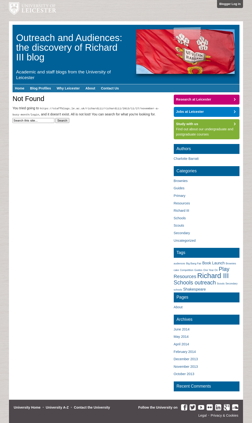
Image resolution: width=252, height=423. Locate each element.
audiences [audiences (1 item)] (179, 263)
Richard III (181, 210)
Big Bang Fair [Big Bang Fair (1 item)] (193, 263)
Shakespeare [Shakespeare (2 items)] (194, 289)
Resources (182, 203)
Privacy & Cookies (224, 415)
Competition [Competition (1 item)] (186, 270)
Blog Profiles (40, 88)
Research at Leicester (193, 99)
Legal (202, 415)
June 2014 (182, 329)
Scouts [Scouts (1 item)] (221, 283)
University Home (27, 407)
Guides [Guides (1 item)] (198, 270)
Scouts (179, 225)
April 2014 (181, 344)
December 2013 (186, 359)
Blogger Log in (230, 4)
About (90, 88)
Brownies (181, 181)
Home (19, 88)
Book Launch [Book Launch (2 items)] (213, 263)
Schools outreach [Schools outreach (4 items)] (195, 282)
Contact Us (110, 88)
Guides (179, 188)
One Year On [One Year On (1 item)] (210, 270)
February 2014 (185, 352)
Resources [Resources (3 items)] (185, 276)
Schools (180, 218)
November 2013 (186, 366)
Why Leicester (68, 88)
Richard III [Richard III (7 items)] (213, 275)
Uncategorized (185, 240)
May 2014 (181, 336)
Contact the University (92, 407)
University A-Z (57, 407)
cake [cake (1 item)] (176, 270)
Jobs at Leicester (190, 112)
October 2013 (184, 374)
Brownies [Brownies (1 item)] (231, 263)
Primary (180, 196)
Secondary (182, 233)
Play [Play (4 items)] (224, 269)
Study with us (187, 124)
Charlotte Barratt (186, 159)
